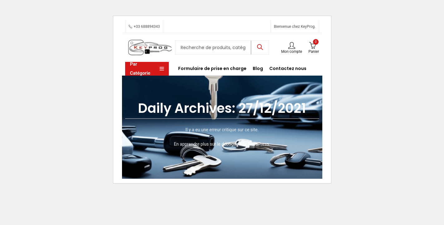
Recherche (260, 47)
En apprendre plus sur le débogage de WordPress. (222, 144)
